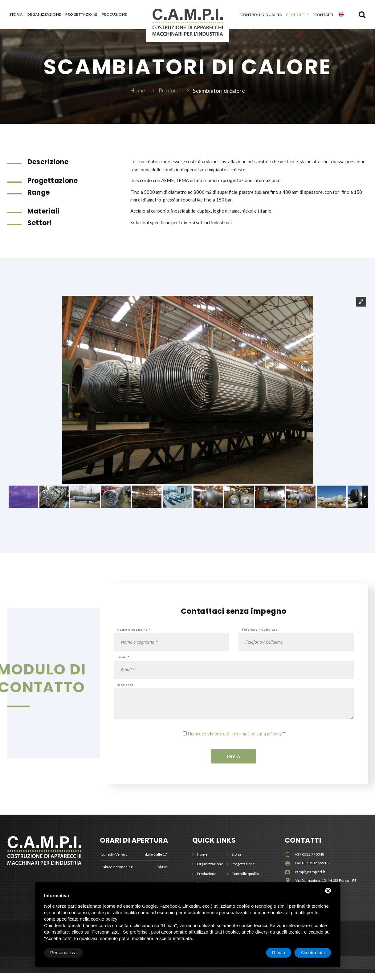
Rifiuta (278, 952)
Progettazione (81, 14)
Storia (16, 14)
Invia (233, 760)
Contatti (323, 15)
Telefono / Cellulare (260, 634)
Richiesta (125, 689)
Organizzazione (44, 14)
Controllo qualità (261, 15)
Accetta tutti (313, 952)
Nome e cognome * (134, 634)
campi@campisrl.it (310, 876)
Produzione (114, 14)
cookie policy (104, 919)
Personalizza (63, 952)
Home (137, 92)
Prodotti (295, 15)
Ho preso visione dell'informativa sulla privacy (235, 738)
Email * (123, 661)
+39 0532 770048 (309, 858)
